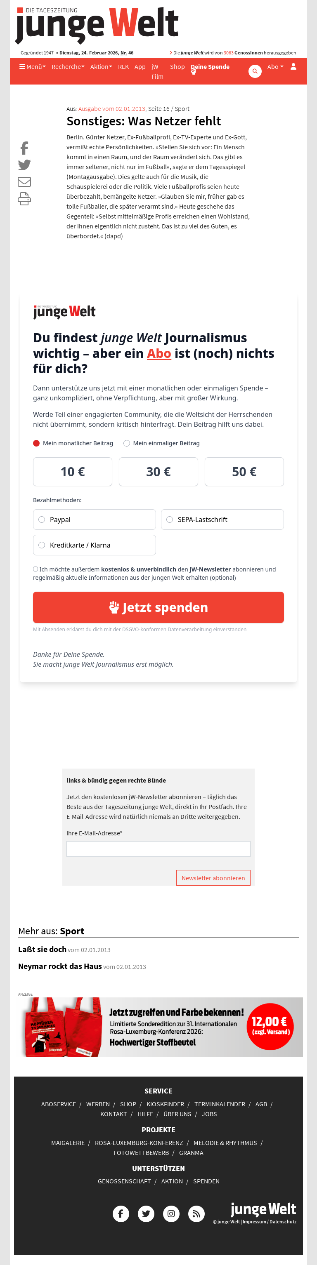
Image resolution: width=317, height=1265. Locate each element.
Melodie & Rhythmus (225, 1142)
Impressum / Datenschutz (269, 1221)
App (140, 66)
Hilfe (145, 1114)
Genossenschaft (124, 1181)
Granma (191, 1152)
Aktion (99, 66)
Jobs (209, 1114)
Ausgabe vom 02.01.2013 (111, 108)
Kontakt (113, 1114)
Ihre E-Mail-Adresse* (94, 833)
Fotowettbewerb (141, 1152)
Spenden (206, 1181)
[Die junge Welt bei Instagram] (171, 1213)
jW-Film (157, 71)
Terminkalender (219, 1104)
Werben (98, 1104)
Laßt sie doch (42, 949)
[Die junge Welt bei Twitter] (146, 1213)
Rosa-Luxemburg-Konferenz (139, 1142)
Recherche (66, 66)
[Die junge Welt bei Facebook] (121, 1213)
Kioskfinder (165, 1104)
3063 (229, 52)
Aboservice (58, 1104)
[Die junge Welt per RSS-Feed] (196, 1213)
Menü (30, 66)
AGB (261, 1104)
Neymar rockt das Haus (60, 966)
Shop (177, 66)
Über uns (177, 1114)
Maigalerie (68, 1142)
